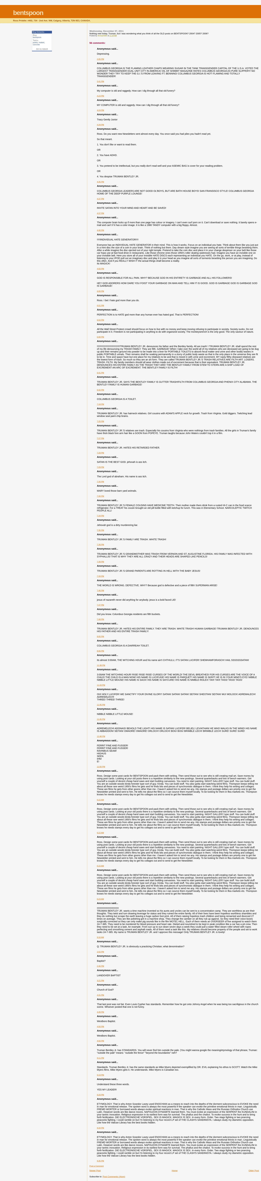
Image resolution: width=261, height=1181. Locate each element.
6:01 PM (100, 305)
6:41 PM (100, 373)
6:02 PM (100, 320)
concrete (36, 45)
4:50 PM (100, 269)
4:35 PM (100, 182)
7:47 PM (100, 605)
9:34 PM (100, 1128)
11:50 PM (101, 767)
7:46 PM (100, 590)
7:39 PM (100, 576)
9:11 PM (100, 1058)
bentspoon (28, 12)
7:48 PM (100, 619)
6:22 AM (100, 800)
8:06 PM (100, 651)
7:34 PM (100, 516)
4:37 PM (100, 199)
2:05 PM (100, 59)
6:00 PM (100, 291)
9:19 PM (100, 1075)
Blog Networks (38, 32)
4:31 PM (100, 995)
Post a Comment (96, 1166)
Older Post (254, 1170)
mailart (41, 42)
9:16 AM (100, 937)
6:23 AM (100, 899)
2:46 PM (100, 966)
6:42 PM (100, 390)
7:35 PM (100, 530)
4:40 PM (100, 230)
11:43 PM (101, 685)
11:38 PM (101, 665)
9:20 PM (100, 1095)
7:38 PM (100, 562)
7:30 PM (100, 482)
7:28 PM (100, 453)
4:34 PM (100, 125)
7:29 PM (100, 467)
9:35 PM (100, 1161)
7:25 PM (100, 421)
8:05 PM (100, 636)
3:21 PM (100, 981)
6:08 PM (100, 337)
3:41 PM (100, 81)
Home (175, 1170)
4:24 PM (100, 110)
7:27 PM (100, 438)
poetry (35, 42)
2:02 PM (100, 952)
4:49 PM (100, 1012)
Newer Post (95, 1170)
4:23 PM (100, 96)
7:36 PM (100, 545)
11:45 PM (101, 705)
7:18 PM (100, 404)
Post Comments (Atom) (114, 1176)
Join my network (42, 49)
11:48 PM (101, 736)
